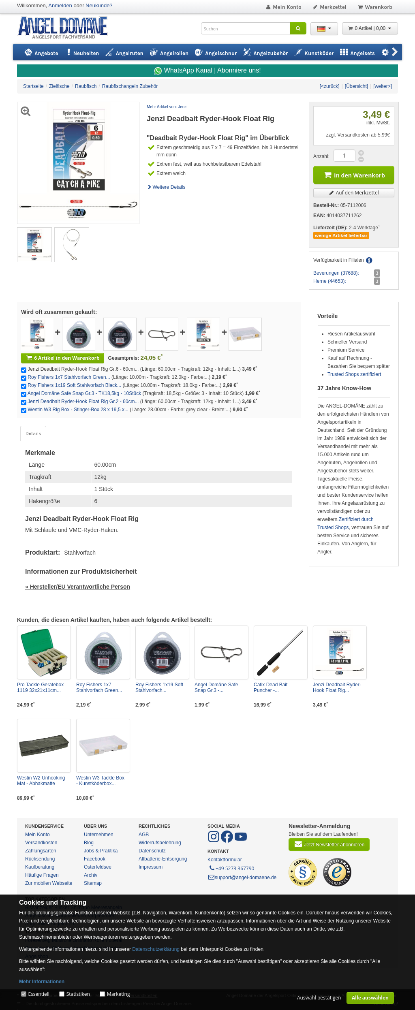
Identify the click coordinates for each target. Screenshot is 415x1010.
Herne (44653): (329, 281)
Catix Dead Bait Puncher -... (270, 687)
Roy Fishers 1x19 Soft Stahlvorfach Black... (74, 385)
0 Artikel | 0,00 (370, 28)
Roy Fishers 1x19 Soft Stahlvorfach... (159, 687)
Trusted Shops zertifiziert (354, 374)
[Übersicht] (356, 86)
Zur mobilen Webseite (49, 883)
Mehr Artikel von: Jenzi (167, 107)
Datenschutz (152, 851)
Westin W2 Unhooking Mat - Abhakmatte (41, 780)
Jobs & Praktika (101, 851)
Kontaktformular (225, 860)
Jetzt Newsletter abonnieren (329, 844)
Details (33, 433)
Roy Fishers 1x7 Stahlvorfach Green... (69, 377)
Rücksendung (40, 859)
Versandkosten (41, 843)
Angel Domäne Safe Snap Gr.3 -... (216, 687)
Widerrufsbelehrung (160, 843)
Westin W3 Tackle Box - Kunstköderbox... (100, 780)
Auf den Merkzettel (354, 192)
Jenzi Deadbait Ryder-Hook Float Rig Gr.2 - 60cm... (83, 401)
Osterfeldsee (97, 867)
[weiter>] (382, 86)
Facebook (94, 859)
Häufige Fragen (42, 875)
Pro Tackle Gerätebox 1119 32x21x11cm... (40, 687)
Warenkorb (374, 7)
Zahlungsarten (40, 851)
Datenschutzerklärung (156, 949)
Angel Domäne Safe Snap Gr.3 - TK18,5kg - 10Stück (84, 393)
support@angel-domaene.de (242, 877)
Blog (89, 843)
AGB (144, 834)
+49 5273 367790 (231, 868)
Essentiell (38, 994)
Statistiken (78, 994)
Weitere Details (166, 187)
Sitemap (93, 883)
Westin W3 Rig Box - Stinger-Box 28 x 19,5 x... (78, 409)
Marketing (118, 994)
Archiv (90, 875)
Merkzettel (329, 7)
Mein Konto (283, 7)
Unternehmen (98, 834)
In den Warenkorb (354, 174)
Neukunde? (99, 5)
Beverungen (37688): (336, 273)
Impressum (151, 867)
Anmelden (60, 5)
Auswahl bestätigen (319, 997)
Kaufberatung (39, 867)
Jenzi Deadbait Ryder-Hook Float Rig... (337, 687)
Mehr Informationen (41, 981)
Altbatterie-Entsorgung (163, 859)
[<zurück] (330, 86)
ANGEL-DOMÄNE (66, 28)
